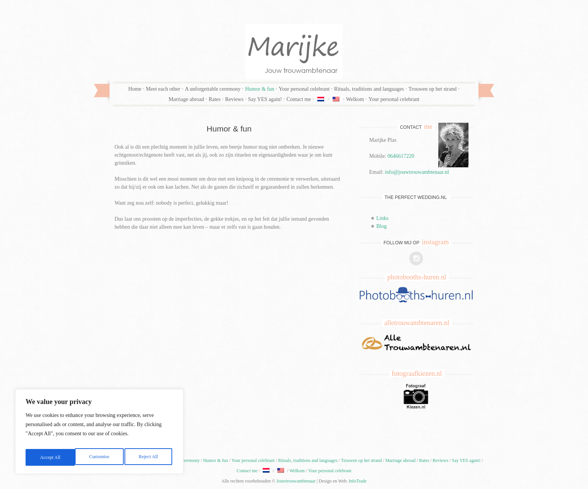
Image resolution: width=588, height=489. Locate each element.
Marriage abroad (186, 99)
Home (134, 89)
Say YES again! (265, 99)
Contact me (298, 99)
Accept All (148, 457)
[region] (99, 434)
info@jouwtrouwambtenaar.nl (417, 172)
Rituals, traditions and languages (369, 89)
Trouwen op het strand (433, 89)
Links (382, 218)
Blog (381, 226)
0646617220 (401, 156)
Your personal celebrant (304, 89)
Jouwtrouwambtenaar (295, 481)
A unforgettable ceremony (213, 89)
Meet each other (163, 89)
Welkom (355, 99)
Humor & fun (259, 89)
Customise (49, 457)
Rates (214, 99)
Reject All (99, 457)
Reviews (234, 99)
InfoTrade (358, 481)
